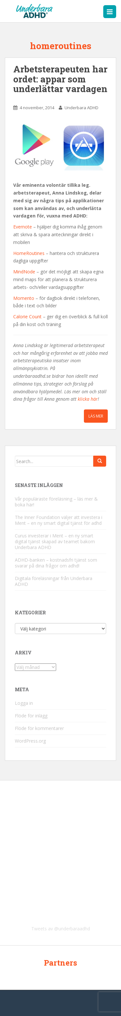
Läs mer (95, 416)
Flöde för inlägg (31, 716)
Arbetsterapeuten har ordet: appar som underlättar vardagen (60, 79)
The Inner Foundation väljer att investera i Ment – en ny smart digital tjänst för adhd (58, 520)
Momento (23, 298)
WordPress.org (30, 741)
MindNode (24, 272)
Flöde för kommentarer (39, 728)
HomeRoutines (29, 253)
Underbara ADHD (81, 108)
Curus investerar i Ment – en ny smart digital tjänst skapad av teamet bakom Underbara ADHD (55, 541)
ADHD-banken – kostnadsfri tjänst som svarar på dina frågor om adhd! (56, 563)
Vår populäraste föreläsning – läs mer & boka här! (56, 502)
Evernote (22, 227)
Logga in (24, 703)
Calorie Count (27, 316)
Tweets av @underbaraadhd (60, 929)
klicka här (88, 399)
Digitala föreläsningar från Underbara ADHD (53, 581)
